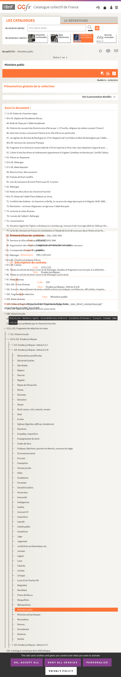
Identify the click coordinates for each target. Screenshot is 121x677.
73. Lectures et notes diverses (20, 211)
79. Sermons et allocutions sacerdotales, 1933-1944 (31, 240)
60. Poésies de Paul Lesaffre (19, 176)
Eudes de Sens (24, 443)
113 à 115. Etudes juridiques (23, 339)
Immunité (22, 497)
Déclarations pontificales (29, 355)
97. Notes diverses (15, 279)
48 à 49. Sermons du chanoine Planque (25, 142)
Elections (21, 428)
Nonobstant (23, 629)
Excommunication (26, 453)
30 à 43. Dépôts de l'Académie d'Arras (24, 118)
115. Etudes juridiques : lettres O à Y (31, 644)
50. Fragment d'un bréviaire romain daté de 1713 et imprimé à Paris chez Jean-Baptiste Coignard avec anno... (57, 147)
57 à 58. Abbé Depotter (17, 167)
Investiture (22, 531)
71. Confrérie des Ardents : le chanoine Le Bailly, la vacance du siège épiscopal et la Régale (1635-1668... (56, 201)
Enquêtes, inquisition (27, 433)
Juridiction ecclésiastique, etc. (32, 546)
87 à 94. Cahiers (14, 264)
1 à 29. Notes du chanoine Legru (21, 113)
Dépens (20, 370)
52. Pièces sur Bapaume (17, 157)
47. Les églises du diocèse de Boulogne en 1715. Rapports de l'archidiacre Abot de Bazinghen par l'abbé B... (57, 137)
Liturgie (21, 575)
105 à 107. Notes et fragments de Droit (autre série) (30, 308)
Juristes (21, 551)
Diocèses (21, 394)
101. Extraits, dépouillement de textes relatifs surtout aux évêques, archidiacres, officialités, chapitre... (56, 289)
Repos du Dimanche (27, 384)
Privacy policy (61, 670)
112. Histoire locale (19, 334)
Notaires (21, 634)
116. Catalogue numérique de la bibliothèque (28, 650)
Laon (19, 560)
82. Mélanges (12, 255)
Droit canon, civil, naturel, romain (33, 409)
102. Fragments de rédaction (20, 294)
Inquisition (22, 516)
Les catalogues (20, 20)
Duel (19, 414)
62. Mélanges (12, 186)
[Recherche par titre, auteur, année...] (57, 28)
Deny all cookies (63, 662)
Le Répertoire (76, 20)
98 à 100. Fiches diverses (18, 284)
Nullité (20, 638)
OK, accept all (26, 662)
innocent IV (22, 511)
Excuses (21, 458)
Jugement (22, 541)
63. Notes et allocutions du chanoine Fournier (28, 191)
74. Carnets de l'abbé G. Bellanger (22, 215)
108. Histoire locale (15, 313)
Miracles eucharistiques (28, 614)
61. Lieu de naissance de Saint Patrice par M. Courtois (32, 181)
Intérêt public (23, 526)
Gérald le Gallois (25, 487)
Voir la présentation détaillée (97, 96)
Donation (21, 399)
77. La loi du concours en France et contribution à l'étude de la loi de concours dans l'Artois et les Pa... (55, 230)
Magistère (22, 585)
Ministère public (25, 609)
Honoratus (22, 492)
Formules (21, 482)
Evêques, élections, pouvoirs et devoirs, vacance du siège (45, 448)
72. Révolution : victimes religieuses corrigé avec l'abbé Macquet (37, 206)
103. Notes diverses (15, 299)
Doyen (20, 404)
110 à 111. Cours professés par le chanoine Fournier (31, 323)
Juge (19, 536)
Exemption (22, 463)
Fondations (22, 477)
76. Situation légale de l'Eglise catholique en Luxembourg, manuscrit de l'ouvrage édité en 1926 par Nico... (57, 225)
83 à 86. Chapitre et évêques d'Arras (23, 259)
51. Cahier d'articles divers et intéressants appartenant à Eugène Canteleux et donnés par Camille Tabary (57, 152)
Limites (20, 570)
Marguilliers (23, 599)
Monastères (23, 619)
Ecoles (20, 419)
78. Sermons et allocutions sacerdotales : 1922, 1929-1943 (34, 235)
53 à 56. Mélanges (14, 162)
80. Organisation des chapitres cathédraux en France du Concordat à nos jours (44, 245)
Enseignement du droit (28, 438)
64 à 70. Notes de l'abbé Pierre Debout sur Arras (29, 196)
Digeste (21, 380)
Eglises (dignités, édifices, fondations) (35, 423)
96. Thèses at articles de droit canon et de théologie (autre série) (37, 274)
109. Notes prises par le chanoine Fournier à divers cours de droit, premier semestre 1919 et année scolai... (57, 318)
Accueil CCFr (8, 51)
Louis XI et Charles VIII (28, 580)
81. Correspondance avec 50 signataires (25, 250)
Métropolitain (24, 604)
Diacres (21, 375)
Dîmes (20, 389)
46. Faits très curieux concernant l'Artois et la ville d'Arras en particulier (40, 132)
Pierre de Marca (25, 594)
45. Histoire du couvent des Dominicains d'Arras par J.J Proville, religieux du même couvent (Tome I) (55, 128)
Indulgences (23, 502)
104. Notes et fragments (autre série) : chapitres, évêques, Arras (37, 303)
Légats (20, 555)
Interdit (21, 521)
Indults (20, 507)
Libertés (21, 565)
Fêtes (19, 472)
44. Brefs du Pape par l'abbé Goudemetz (25, 123)
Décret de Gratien (25, 360)
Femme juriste (24, 467)
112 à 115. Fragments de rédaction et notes (27, 328)
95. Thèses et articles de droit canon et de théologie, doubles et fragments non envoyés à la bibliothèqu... (56, 269)
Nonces (21, 624)
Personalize (97, 662)
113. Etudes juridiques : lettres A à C (31, 344)
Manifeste (22, 590)
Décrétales (22, 365)
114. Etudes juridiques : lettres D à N (31, 349)
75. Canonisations (15, 220)
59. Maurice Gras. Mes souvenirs (21, 172)
